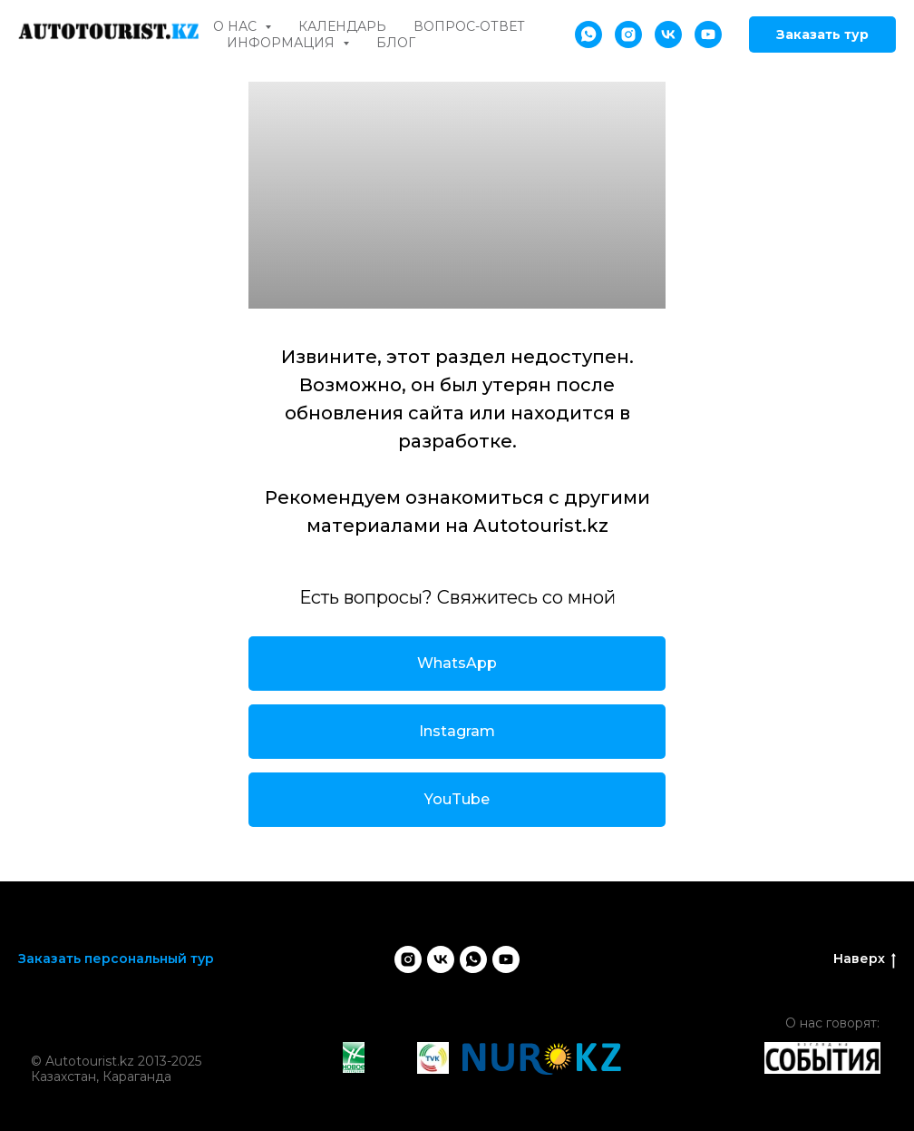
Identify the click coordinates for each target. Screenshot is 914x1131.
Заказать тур (822, 34)
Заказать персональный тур (116, 958)
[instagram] (628, 34)
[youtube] (708, 34)
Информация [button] (282, 42)
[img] (119, 1037)
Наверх (864, 959)
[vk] (668, 34)
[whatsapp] (588, 34)
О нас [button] (236, 26)
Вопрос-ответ (469, 26)
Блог (395, 42)
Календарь (342, 26)
